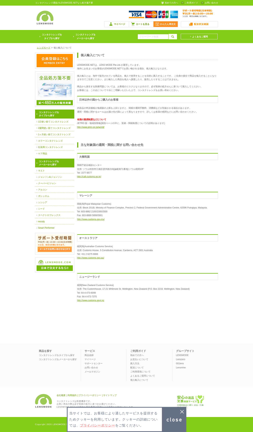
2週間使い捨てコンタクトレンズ (54, 128)
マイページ (119, 24)
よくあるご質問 (200, 36)
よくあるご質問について (142, 376)
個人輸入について (139, 380)
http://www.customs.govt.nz (90, 300)
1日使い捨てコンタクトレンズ (53, 121)
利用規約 (72, 395)
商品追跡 (89, 355)
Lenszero (180, 359)
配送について (137, 367)
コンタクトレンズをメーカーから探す (85, 36)
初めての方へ (171, 2)
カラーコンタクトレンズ (50, 141)
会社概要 (61, 395)
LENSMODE (182, 355)
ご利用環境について (140, 371)
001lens (180, 363)
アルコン (42, 189)
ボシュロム (43, 196)
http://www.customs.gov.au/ (90, 258)
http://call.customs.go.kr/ (89, 176)
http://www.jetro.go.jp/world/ (91, 127)
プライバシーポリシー (90, 395)
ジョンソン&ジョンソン (50, 177)
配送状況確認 (201, 24)
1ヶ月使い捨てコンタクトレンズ (54, 134)
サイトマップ (110, 395)
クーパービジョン (47, 183)
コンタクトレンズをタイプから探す (57, 355)
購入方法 (134, 363)
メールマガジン (92, 371)
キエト (41, 170)
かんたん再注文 (168, 24)
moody (41, 221)
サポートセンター (94, 363)
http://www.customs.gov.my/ (91, 219)
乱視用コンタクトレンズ (50, 147)
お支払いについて (139, 359)
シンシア (42, 202)
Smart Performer (46, 228)
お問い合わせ (211, 2)
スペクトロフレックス (49, 215)
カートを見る (142, 24)
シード (41, 208)
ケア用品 (42, 153)
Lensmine (181, 367)
